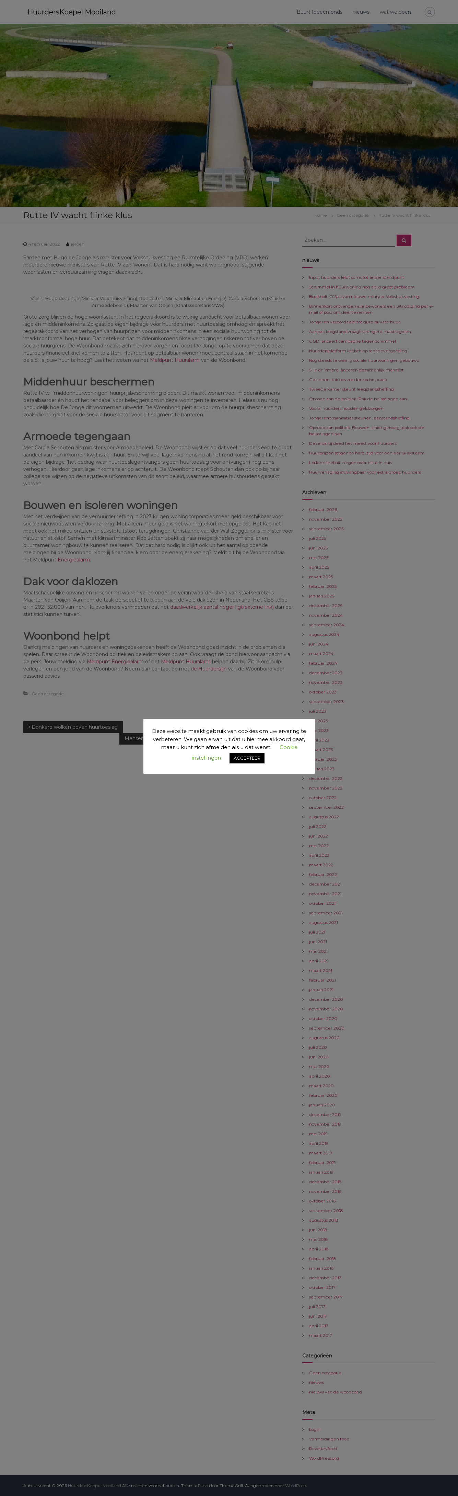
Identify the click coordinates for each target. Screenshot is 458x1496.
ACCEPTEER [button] (247, 758)
